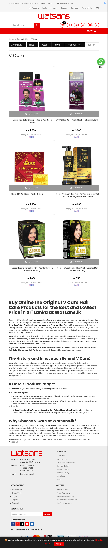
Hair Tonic (13, 406)
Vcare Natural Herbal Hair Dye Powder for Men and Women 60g (77, 269)
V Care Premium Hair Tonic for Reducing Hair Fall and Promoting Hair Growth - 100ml (51, 410)
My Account (34, 8)
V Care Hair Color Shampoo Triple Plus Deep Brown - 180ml (39, 401)
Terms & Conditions (66, 462)
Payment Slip (87, 8)
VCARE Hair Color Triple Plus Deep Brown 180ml (77, 120)
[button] (62, 25)
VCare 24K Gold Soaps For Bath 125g (27, 194)
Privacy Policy (63, 466)
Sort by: (92, 45)
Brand (58, 45)
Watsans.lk (68, 312)
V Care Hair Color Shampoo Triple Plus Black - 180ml (36, 396)
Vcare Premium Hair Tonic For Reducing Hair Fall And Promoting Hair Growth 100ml (77, 195)
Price (32, 45)
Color (45, 45)
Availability (17, 45)
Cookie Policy (63, 472)
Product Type (75, 45)
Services (74, 8)
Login (44, 8)
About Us (61, 456)
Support (64, 8)
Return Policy (63, 469)
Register (54, 8)
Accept (59, 544)
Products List (22, 39)
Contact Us (62, 459)
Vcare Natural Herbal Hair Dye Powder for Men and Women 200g (32, 269)
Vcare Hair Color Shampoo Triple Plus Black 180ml (32, 121)
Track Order (17, 493)
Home (11, 39)
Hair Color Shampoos (18, 392)
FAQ (97, 8)
